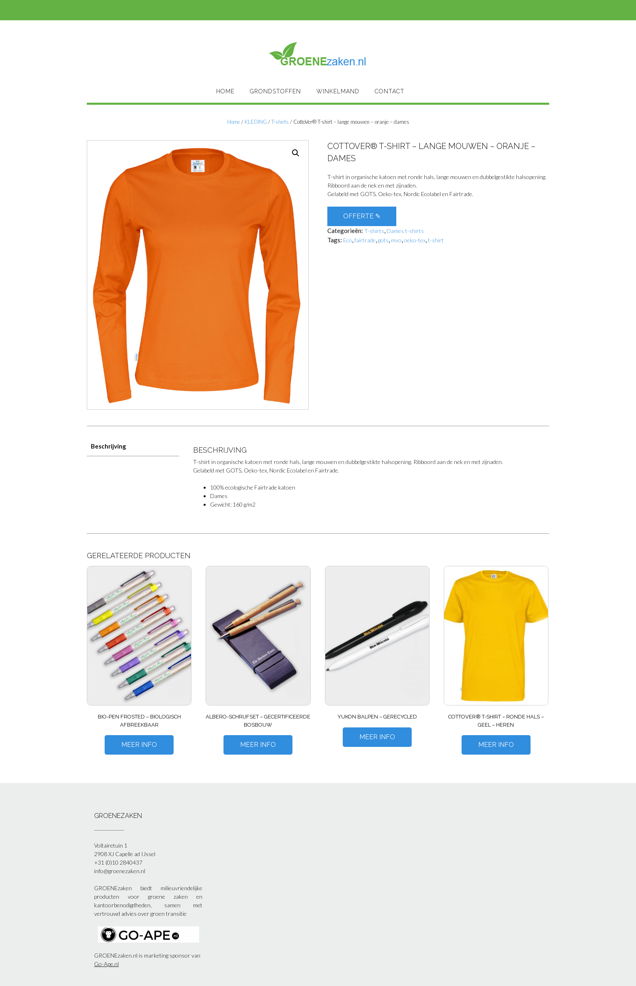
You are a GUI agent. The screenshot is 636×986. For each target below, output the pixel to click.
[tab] (133, 446)
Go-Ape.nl (106, 963)
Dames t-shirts (405, 230)
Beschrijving (108, 446)
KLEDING (256, 122)
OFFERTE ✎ (361, 216)
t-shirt (436, 240)
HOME (225, 91)
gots (383, 240)
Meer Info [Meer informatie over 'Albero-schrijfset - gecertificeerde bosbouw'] (258, 745)
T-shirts (280, 122)
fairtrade (365, 240)
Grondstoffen (275, 91)
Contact (389, 91)
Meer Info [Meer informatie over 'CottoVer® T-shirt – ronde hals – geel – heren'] (496, 745)
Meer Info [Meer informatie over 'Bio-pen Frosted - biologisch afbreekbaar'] (139, 745)
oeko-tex (414, 240)
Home (233, 122)
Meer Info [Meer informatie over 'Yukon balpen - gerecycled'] (377, 737)
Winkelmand (337, 91)
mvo (396, 240)
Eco (347, 240)
